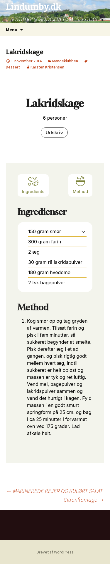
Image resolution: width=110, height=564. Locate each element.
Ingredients (33, 185)
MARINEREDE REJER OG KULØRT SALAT (54, 490)
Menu (11, 29)
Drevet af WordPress (55, 552)
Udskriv (54, 132)
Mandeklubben (65, 60)
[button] (83, 231)
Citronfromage (84, 499)
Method (80, 185)
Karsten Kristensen (47, 67)
